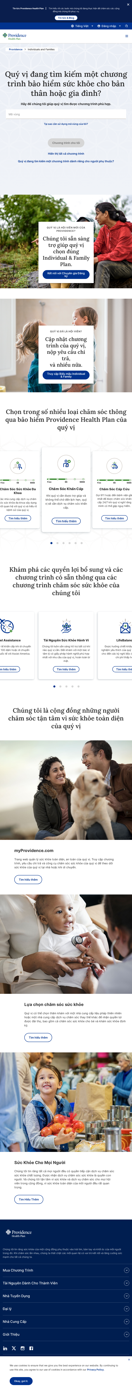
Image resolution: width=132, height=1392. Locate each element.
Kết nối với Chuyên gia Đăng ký (66, 274)
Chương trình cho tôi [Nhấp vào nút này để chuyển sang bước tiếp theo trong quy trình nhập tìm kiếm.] (66, 143)
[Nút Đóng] (128, 4)
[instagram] (22, 1348)
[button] (126, 36)
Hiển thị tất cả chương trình (66, 153)
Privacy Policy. (95, 1369)
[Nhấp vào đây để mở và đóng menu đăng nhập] (109, 26)
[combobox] (66, 114)
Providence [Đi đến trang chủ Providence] (15, 49)
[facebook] (31, 1348)
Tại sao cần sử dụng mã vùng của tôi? (66, 124)
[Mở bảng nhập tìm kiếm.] (126, 26)
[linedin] (5, 1348)
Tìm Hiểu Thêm (29, 1199)
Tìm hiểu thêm (17, 518)
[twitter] (13, 1348)
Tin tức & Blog (66, 17)
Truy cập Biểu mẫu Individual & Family (66, 375)
